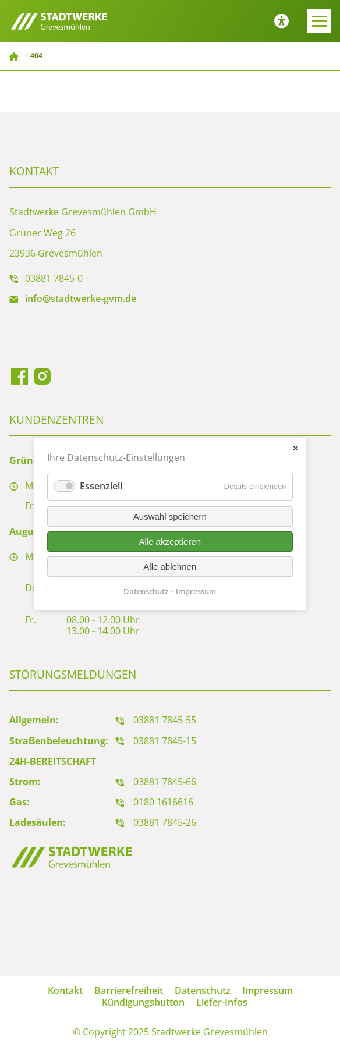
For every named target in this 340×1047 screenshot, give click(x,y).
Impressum (267, 990)
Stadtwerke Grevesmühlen (15, 56)
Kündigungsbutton (143, 1002)
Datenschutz (203, 990)
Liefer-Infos (221, 1002)
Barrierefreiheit (128, 990)
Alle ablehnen (170, 566)
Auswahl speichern (170, 516)
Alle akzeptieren (170, 541)
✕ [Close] (295, 447)
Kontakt (65, 990)
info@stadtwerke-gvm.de (80, 298)
